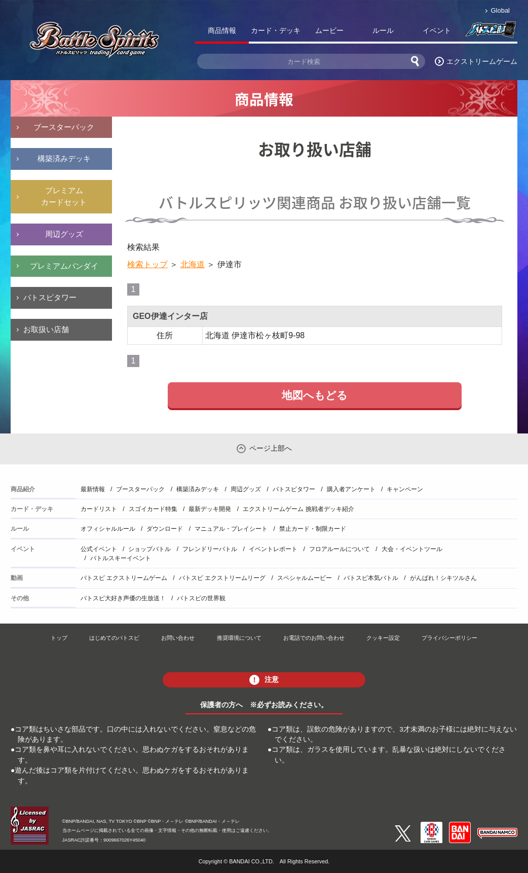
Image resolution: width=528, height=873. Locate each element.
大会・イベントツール (412, 549)
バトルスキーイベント (120, 558)
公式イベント (99, 549)
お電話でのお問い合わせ (314, 638)
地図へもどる (315, 395)
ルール (383, 30)
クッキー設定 (383, 638)
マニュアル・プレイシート (231, 528)
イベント (437, 30)
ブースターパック (63, 127)
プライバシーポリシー (449, 638)
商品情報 (222, 30)
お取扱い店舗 (46, 329)
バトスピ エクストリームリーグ (222, 577)
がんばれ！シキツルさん (443, 577)
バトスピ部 (490, 32)
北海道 (192, 264)
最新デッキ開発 (209, 509)
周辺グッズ (64, 234)
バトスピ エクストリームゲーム (124, 577)
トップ (59, 638)
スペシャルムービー (304, 577)
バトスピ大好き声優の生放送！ (123, 598)
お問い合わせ (178, 638)
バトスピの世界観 (201, 598)
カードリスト (99, 509)
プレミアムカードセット (64, 196)
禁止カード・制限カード (312, 528)
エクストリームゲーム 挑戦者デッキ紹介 (298, 509)
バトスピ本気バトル (371, 577)
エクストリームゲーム (481, 61)
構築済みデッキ (64, 158)
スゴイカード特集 (153, 509)
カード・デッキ (275, 30)
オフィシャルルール (108, 528)
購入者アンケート (351, 489)
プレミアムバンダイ (64, 266)
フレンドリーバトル (209, 549)
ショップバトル (149, 549)
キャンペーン (405, 489)
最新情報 (93, 489)
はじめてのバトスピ (114, 638)
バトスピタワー (50, 297)
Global (500, 10)
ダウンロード (164, 528)
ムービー (329, 30)
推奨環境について (239, 638)
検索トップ (147, 264)
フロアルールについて (339, 549)
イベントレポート (273, 549)
